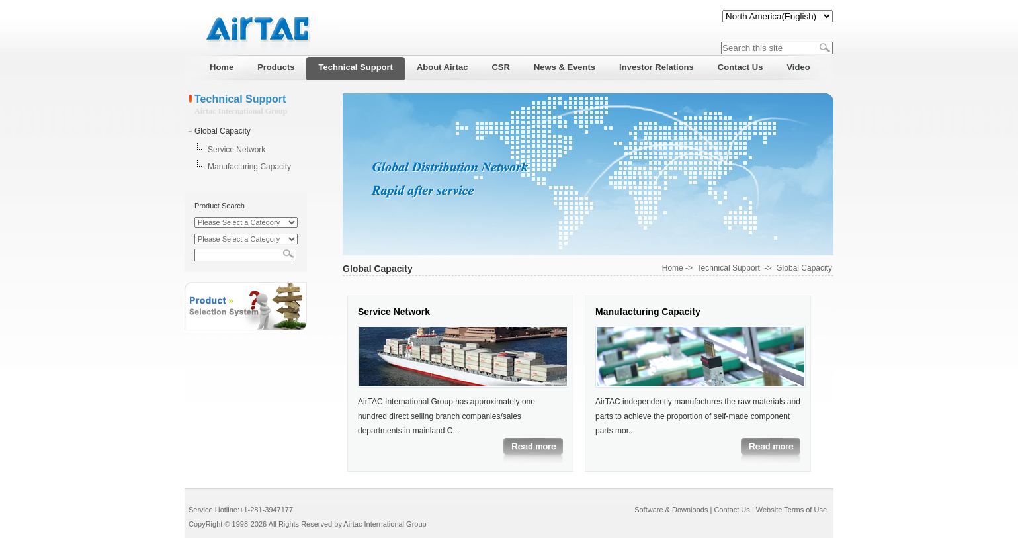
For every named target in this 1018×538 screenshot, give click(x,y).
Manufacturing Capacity (249, 166)
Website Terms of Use (791, 510)
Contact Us (731, 510)
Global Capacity (222, 131)
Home (672, 268)
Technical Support (728, 268)
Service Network (236, 149)
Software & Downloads (671, 510)
